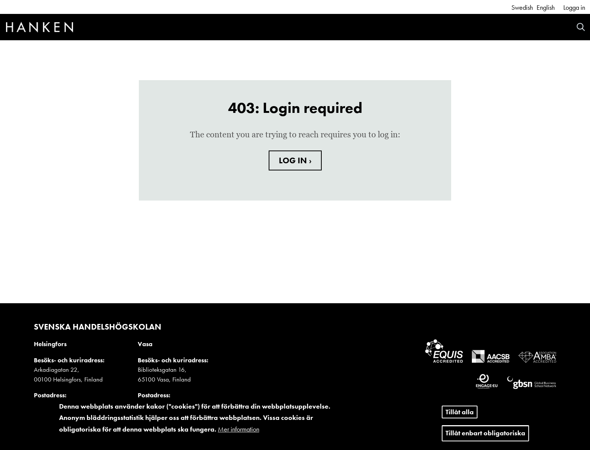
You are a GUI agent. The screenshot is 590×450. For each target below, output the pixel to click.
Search (580, 27)
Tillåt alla (460, 415)
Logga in (574, 7)
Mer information (238, 432)
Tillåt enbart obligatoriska (485, 436)
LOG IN (294, 160)
